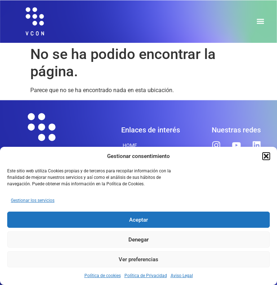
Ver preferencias (138, 259)
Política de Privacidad (145, 275)
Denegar (138, 239)
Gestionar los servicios (32, 200)
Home (130, 145)
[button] (266, 156)
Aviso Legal (182, 275)
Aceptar (138, 220)
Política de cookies (102, 275)
